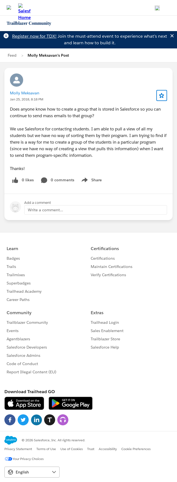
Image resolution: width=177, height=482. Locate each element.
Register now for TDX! (34, 36)
